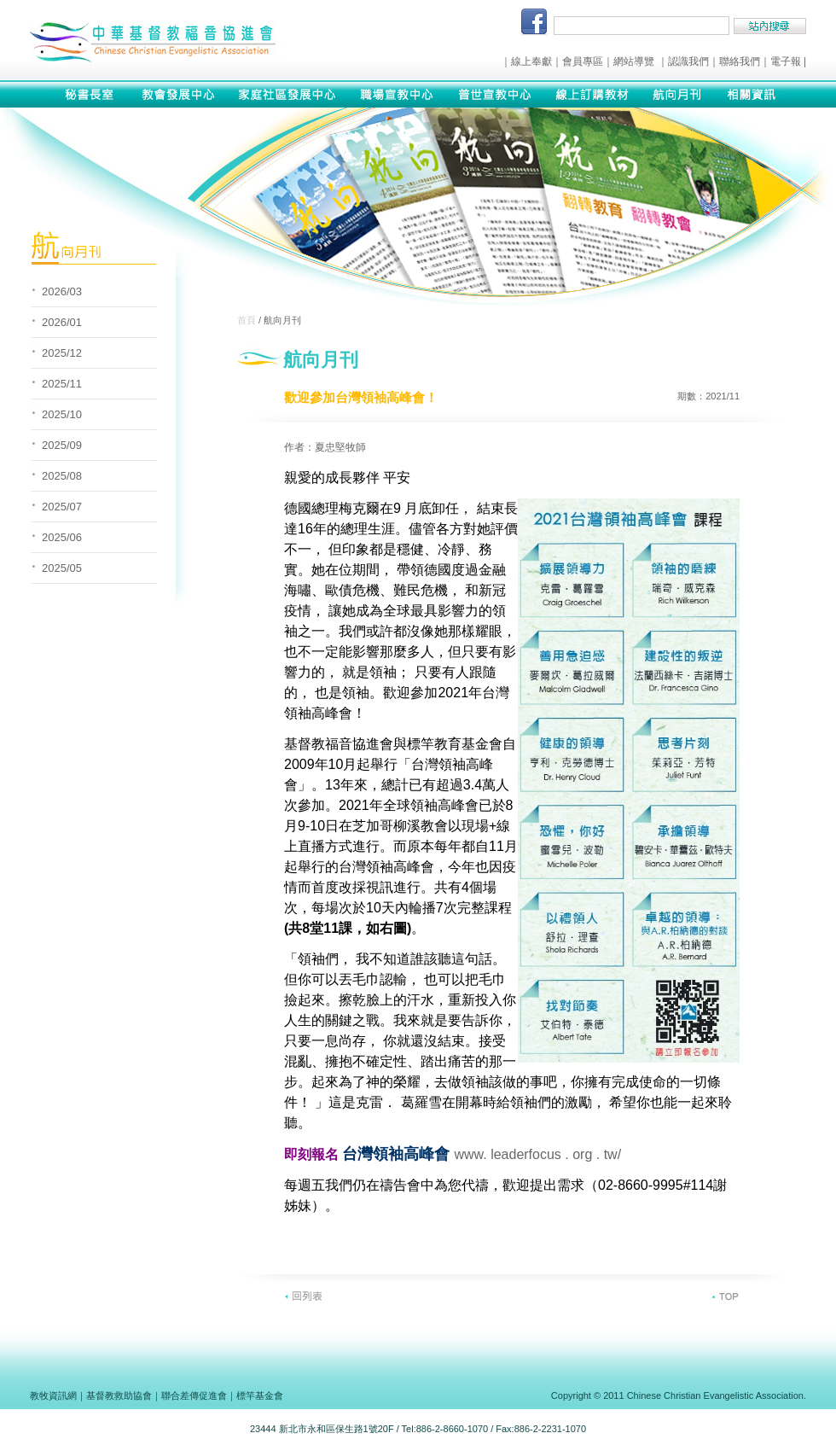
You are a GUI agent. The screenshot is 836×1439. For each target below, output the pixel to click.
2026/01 (62, 322)
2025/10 (62, 414)
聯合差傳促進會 (194, 1395)
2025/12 (62, 353)
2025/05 (62, 568)
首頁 (246, 320)
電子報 (785, 61)
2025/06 (62, 537)
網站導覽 (633, 61)
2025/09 (62, 445)
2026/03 (62, 291)
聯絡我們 (739, 61)
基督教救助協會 (119, 1395)
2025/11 (62, 383)
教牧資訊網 (53, 1395)
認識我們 (688, 61)
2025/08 (62, 475)
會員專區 (582, 61)
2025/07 (62, 506)
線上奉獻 (531, 61)
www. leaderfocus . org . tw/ (537, 1154)
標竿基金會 (259, 1395)
